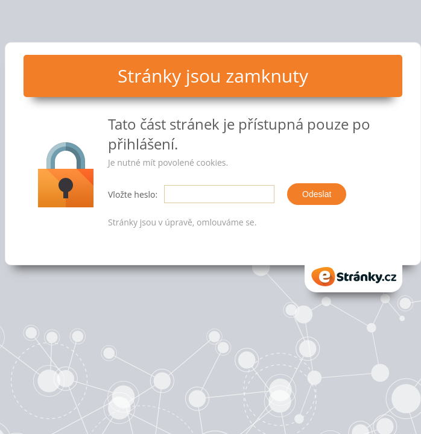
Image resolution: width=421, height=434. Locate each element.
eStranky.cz (353, 276)
